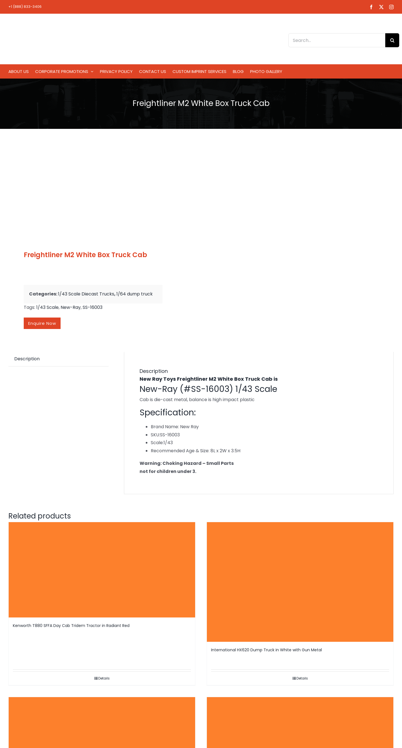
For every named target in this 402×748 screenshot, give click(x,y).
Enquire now (42, 323)
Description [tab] (27, 359)
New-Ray (71, 307)
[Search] (392, 40)
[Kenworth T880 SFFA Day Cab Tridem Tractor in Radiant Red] (102, 569)
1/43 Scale (47, 307)
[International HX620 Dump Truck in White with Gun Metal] (300, 582)
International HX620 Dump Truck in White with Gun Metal (266, 650)
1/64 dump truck (134, 294)
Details (104, 678)
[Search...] (336, 40)
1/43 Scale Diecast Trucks (86, 294)
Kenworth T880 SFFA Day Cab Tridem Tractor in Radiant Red (71, 625)
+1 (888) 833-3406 (25, 6)
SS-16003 (92, 307)
